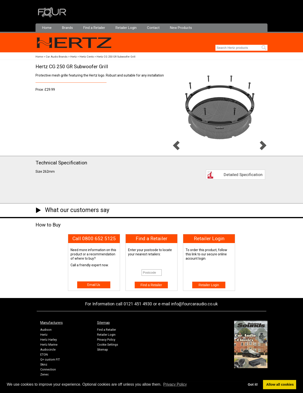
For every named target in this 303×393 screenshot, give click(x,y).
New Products (181, 28)
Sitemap (102, 349)
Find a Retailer (94, 28)
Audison (46, 329)
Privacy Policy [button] (175, 384)
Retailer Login (126, 28)
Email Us (93, 285)
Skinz (43, 364)
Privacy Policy (106, 339)
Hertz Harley (48, 339)
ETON (44, 354)
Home (47, 28)
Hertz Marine (49, 344)
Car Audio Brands (56, 56)
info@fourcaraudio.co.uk (194, 303)
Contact (153, 28)
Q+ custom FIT (50, 359)
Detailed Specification (243, 174)
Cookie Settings (107, 344)
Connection (48, 369)
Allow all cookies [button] (280, 384)
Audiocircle (48, 349)
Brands (67, 28)
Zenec (44, 374)
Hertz (73, 56)
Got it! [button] (253, 384)
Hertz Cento (87, 56)
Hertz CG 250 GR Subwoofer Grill (116, 56)
